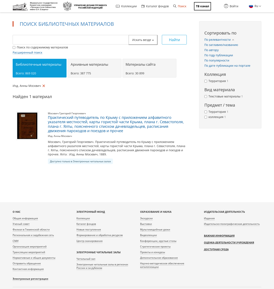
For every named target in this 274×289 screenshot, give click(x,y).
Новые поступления (88, 229)
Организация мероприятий (30, 246)
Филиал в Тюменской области (31, 229)
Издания (209, 218)
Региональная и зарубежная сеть (33, 235)
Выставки (146, 224)
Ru (256, 6)
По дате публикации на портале (227, 66)
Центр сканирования (89, 241)
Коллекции (126, 6)
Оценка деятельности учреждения (229, 242)
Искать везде (143, 40)
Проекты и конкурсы (152, 252)
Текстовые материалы (223, 96)
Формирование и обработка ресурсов (99, 235)
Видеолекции (148, 235)
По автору (211, 50)
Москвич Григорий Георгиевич (67, 113)
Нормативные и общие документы (34, 257)
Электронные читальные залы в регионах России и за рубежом (102, 266)
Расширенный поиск (27, 52)
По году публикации (218, 55)
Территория (216, 81)
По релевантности (219, 40)
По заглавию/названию (221, 45)
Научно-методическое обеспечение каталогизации (162, 265)
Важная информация (219, 235)
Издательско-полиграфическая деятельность (232, 224)
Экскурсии (146, 218)
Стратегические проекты (155, 246)
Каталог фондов (155, 6)
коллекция (215, 117)
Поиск (179, 6)
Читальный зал (85, 259)
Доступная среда (216, 249)
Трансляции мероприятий (29, 252)
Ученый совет (21, 224)
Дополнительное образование (159, 257)
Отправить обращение (27, 263)
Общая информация (25, 218)
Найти (174, 39)
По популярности (216, 60)
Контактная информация (28, 269)
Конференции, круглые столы (158, 241)
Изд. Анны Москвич (60, 136)
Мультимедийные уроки (155, 229)
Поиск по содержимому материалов (40, 47)
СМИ (15, 241)
